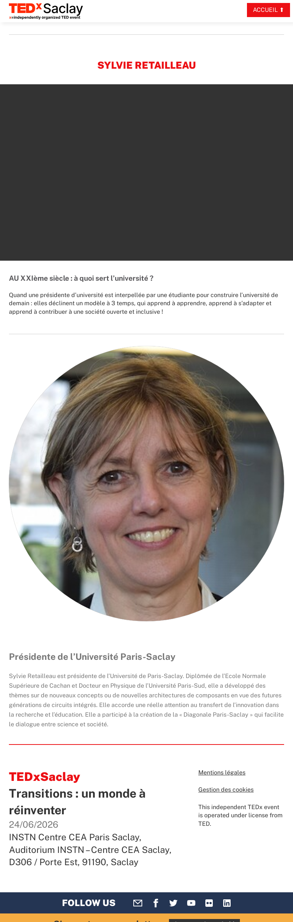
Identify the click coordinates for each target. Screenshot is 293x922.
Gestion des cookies (226, 789)
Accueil (265, 9)
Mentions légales (221, 772)
